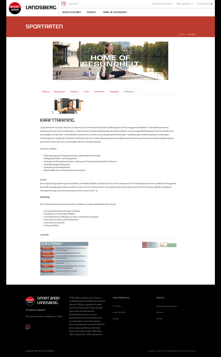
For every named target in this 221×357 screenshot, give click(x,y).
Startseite (182, 34)
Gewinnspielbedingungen (166, 306)
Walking (45, 92)
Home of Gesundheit (115, 12)
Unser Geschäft (71, 12)
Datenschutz (161, 351)
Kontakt (159, 319)
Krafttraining (129, 92)
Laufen (86, 92)
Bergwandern (59, 92)
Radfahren (74, 92)
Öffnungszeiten (185, 4)
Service (91, 12)
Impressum (151, 351)
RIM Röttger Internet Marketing (185, 351)
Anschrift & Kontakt (162, 4)
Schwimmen (99, 92)
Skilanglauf (114, 92)
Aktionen (160, 313)
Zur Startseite (205, 4)
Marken (116, 319)
